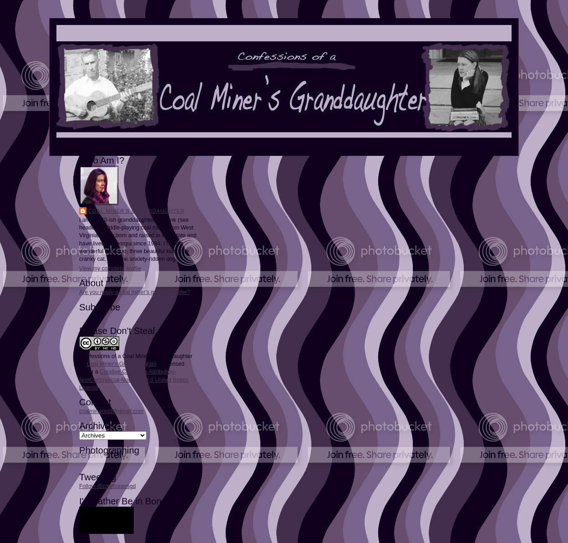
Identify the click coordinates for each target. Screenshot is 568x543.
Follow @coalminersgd (107, 486)
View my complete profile (110, 268)
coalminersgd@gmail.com (111, 411)
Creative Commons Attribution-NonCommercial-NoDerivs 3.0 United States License (133, 379)
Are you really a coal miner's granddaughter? (134, 292)
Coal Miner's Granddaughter (136, 211)
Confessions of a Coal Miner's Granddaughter (136, 356)
